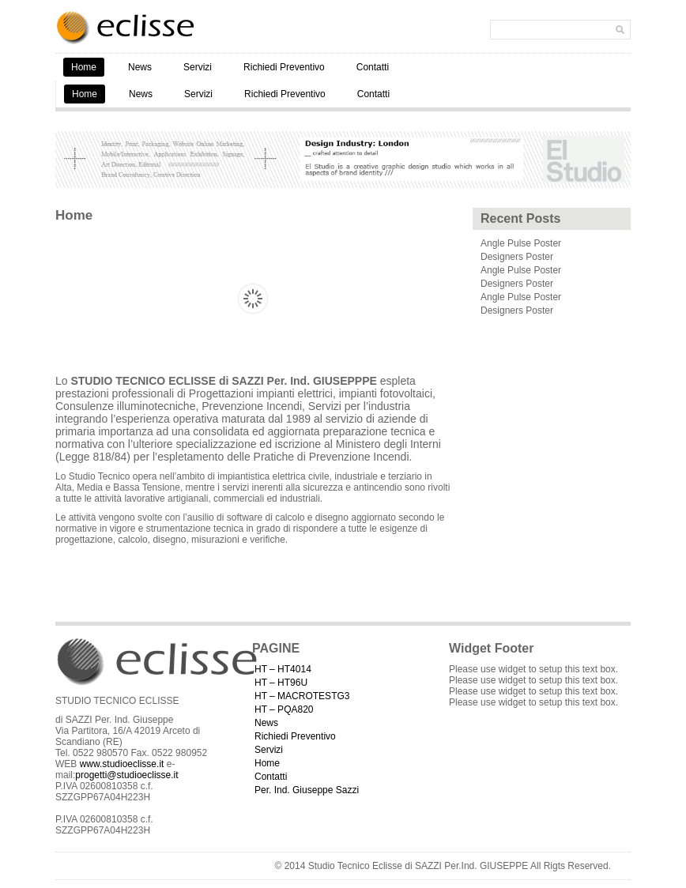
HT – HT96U (280, 682)
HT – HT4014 (282, 669)
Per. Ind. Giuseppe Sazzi (306, 790)
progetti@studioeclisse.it (126, 775)
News (140, 67)
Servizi (197, 67)
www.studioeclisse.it (122, 763)
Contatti (372, 67)
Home (83, 67)
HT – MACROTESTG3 (301, 696)
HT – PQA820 (283, 709)
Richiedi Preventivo (284, 67)
